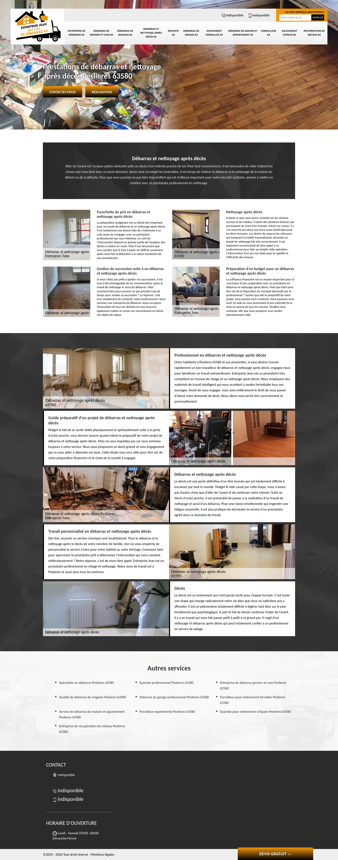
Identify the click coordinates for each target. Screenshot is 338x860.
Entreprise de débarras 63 (76, 32)
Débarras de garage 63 (191, 32)
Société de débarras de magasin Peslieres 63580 (92, 697)
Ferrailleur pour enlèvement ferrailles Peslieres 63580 (252, 700)
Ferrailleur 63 (268, 32)
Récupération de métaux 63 (314, 32)
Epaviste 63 (173, 32)
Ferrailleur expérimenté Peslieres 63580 (167, 712)
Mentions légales (102, 854)
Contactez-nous (62, 92)
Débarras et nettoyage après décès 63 (151, 32)
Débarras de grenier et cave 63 (101, 32)
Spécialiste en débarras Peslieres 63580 (86, 683)
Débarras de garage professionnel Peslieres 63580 (174, 697)
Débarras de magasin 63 (125, 32)
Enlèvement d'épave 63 (289, 32)
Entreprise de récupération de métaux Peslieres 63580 (92, 729)
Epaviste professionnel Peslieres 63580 (166, 683)
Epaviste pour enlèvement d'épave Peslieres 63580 (255, 712)
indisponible (232, 15)
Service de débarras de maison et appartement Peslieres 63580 (92, 714)
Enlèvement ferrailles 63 (214, 32)
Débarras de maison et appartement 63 (242, 32)
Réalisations (102, 92)
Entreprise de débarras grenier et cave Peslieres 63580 (253, 685)
